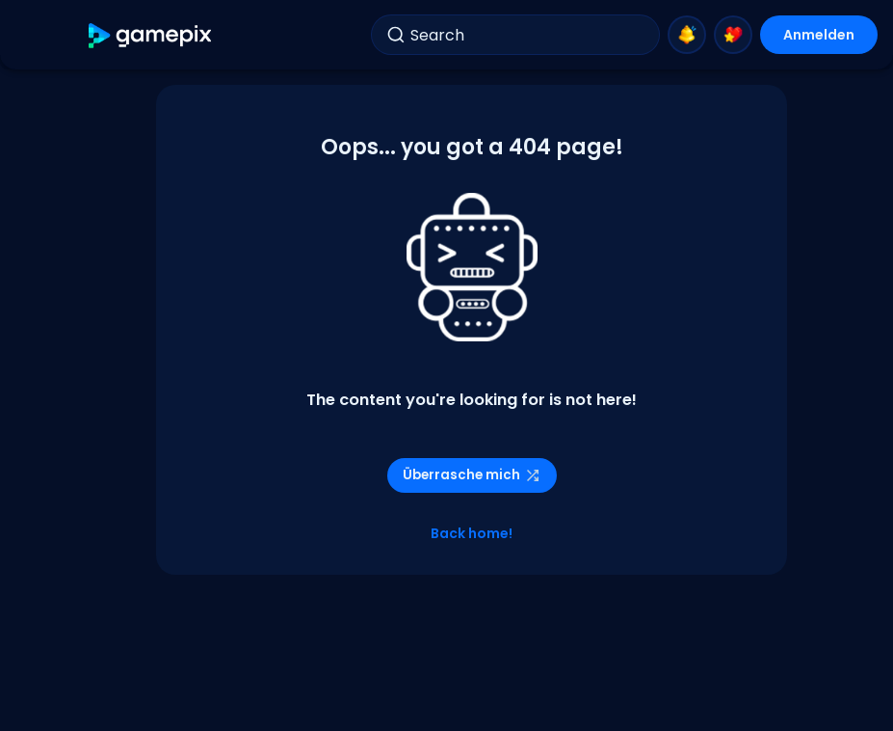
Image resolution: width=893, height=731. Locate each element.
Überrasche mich (472, 475)
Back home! (471, 533)
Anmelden (818, 34)
